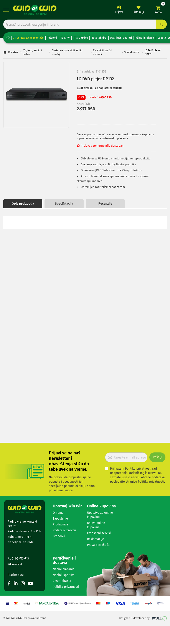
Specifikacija (64, 203)
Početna (13, 52)
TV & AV (65, 38)
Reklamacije (95, 539)
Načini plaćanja (63, 569)
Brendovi (59, 536)
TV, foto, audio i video (32, 52)
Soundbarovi (131, 52)
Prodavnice (60, 524)
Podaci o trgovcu (64, 530)
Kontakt (15, 564)
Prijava (119, 12)
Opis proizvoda (23, 203)
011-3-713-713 (18, 558)
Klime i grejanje (144, 38)
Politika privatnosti (66, 587)
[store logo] (34, 10)
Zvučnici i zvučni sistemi (102, 52)
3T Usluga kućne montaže (28, 38)
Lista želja (139, 12)
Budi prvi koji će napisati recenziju (99, 87)
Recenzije (105, 203)
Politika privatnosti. (151, 482)
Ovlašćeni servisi (99, 533)
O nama (58, 513)
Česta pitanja (62, 581)
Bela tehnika (99, 38)
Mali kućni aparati (121, 38)
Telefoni (52, 38)
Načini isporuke (63, 575)
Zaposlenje (60, 518)
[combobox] (85, 24)
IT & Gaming (80, 38)
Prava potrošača (98, 545)
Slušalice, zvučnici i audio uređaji (67, 52)
